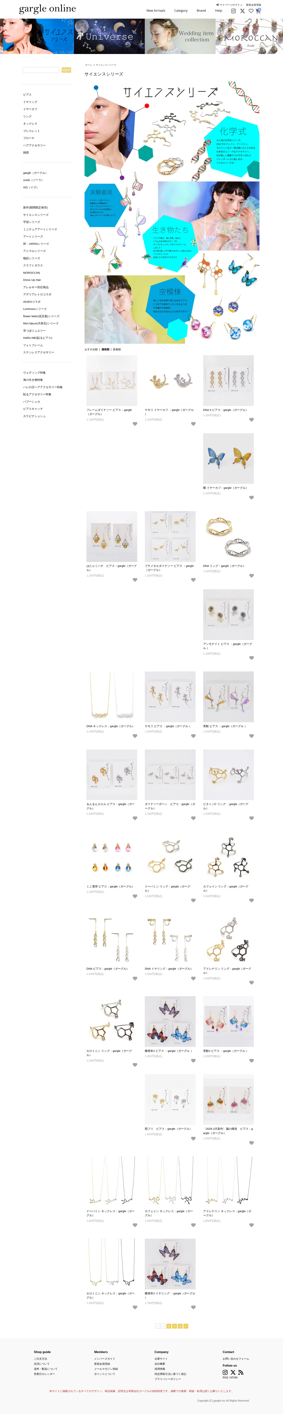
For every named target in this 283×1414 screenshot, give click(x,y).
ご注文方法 (40, 1358)
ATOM (233, 1377)
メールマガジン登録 (106, 1368)
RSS (225, 1377)
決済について (42, 1363)
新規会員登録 (253, 4)
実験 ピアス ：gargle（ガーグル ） (225, 726)
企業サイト (161, 1358)
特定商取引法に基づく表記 (170, 1373)
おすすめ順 (91, 349)
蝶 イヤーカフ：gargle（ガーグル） (226, 487)
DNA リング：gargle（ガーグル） (224, 565)
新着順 (117, 349)
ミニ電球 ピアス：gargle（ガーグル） (110, 886)
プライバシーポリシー (168, 1379)
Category (181, 10)
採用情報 (160, 1368)
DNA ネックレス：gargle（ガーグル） (110, 726)
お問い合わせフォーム (236, 1358)
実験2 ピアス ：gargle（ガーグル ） (226, 1050)
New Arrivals (155, 10)
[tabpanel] (106, 36)
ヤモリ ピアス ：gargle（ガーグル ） (168, 726)
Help (218, 10)
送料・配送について (46, 1368)
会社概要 (160, 1363)
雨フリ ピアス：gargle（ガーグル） (168, 1128)
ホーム (88, 65)
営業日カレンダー (44, 1373)
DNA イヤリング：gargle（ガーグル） (169, 968)
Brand (201, 10)
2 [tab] (144, 50)
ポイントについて (104, 1373)
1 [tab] (139, 50)
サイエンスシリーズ (106, 65)
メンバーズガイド (104, 1358)
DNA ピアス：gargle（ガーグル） (107, 968)
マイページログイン (229, 4)
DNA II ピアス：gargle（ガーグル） (225, 409)
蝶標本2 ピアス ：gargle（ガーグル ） (169, 1050)
